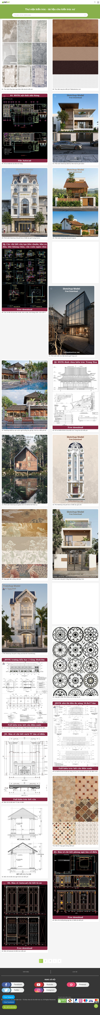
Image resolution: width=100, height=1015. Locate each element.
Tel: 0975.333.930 (10, 1007)
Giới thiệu (26, 972)
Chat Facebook (9, 1002)
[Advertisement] (66, 262)
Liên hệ (74, 972)
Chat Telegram (8, 997)
